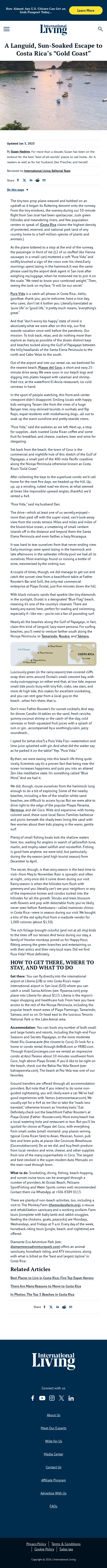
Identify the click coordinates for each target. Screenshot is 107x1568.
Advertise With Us (53, 1493)
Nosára (64, 636)
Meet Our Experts (53, 1428)
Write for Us (53, 1441)
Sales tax (66, 1549)
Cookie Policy (44, 1549)
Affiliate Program (53, 1480)
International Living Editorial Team (47, 171)
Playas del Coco (50, 367)
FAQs (53, 1506)
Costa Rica (48, 224)
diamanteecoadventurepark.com (34, 1246)
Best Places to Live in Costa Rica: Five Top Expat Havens (52, 1278)
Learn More (85, 10)
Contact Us (53, 1467)
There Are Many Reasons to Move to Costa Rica (45, 1286)
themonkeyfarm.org (64, 1205)
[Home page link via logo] (53, 29)
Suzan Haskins (20, 151)
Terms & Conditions (66, 1544)
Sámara (83, 636)
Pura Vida (17, 293)
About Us (53, 1415)
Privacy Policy (36, 1544)
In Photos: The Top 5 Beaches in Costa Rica (42, 1294)
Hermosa (17, 810)
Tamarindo (49, 636)
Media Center (53, 1454)
